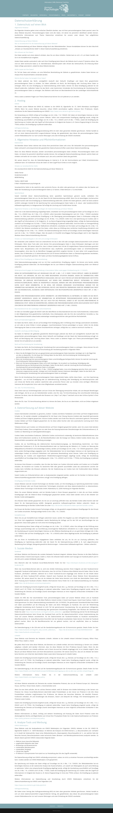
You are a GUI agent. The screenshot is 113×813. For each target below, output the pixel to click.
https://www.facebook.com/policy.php (27, 632)
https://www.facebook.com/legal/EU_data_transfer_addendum (35, 630)
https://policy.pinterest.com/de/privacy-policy (30, 718)
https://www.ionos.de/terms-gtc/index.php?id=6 (30, 785)
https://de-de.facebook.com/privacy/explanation (34, 583)
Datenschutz (60, 806)
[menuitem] (25, 13)
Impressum (52, 806)
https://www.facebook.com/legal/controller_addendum (44, 612)
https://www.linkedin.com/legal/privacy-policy (30, 677)
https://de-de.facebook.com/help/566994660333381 (76, 630)
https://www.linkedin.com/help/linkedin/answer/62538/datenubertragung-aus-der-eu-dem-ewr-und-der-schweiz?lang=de (54, 671)
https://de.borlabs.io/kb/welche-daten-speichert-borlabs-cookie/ (72, 505)
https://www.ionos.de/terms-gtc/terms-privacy (65, 111)
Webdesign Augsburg (56, 810)
